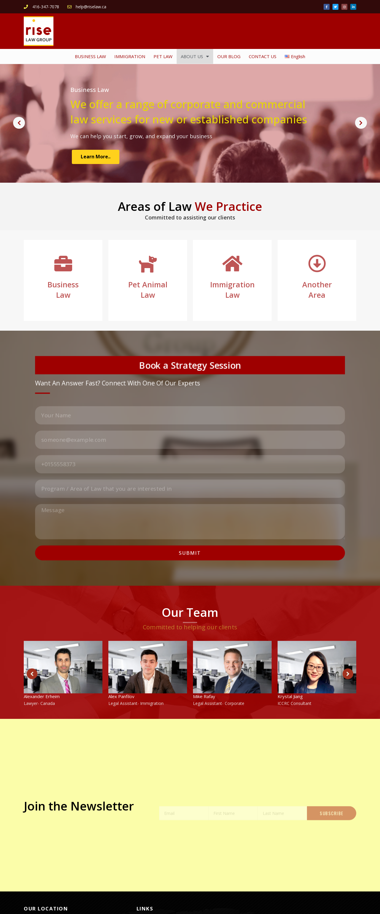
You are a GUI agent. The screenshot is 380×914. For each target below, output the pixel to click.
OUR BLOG (228, 56)
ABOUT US (195, 56)
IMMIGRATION (129, 56)
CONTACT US (262, 56)
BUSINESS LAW (90, 56)
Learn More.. (95, 156)
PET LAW (162, 56)
